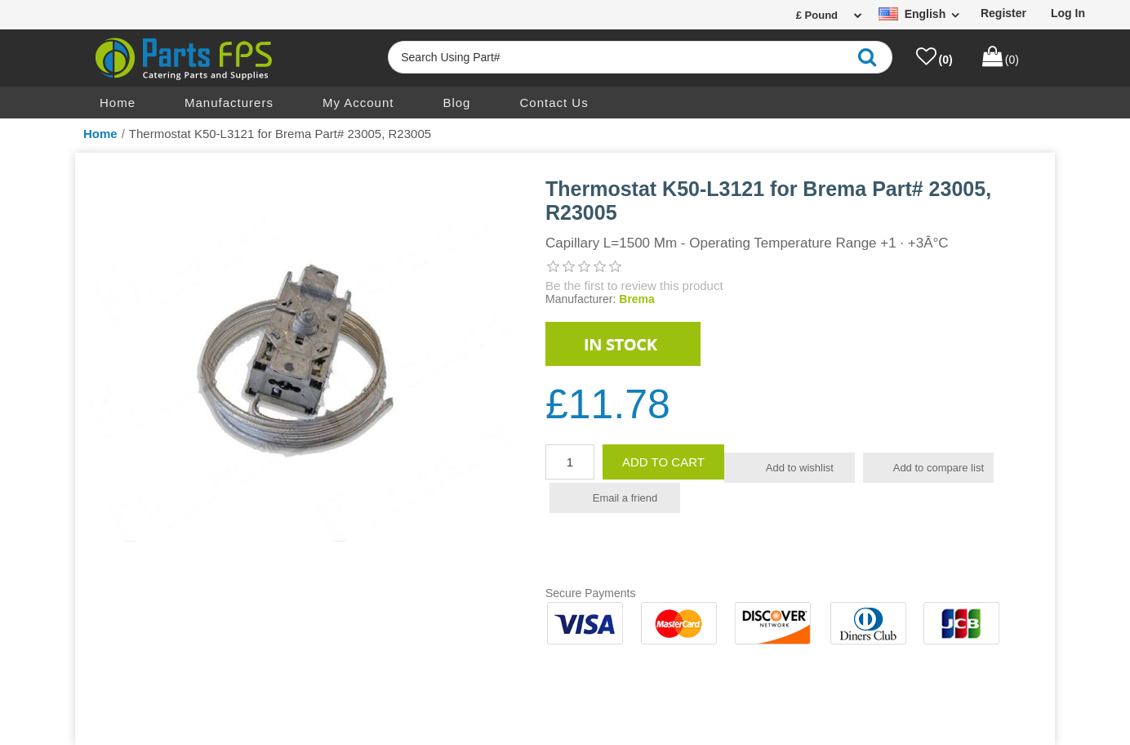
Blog (456, 102)
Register (1003, 13)
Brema (637, 299)
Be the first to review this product (634, 285)
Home (118, 102)
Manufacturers (229, 102)
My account (358, 102)
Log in (1068, 13)
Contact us (553, 102)
